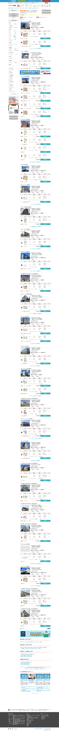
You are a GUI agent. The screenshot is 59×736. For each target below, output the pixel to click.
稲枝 (33, 641)
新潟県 (13, 718)
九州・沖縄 (10, 723)
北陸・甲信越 (10, 718)
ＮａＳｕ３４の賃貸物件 (25, 251)
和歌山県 (24, 720)
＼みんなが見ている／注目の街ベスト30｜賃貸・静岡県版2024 (24, 680)
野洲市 (27, 647)
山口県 (22, 721)
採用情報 (49, 728)
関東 (9, 716)
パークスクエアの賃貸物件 (26, 229)
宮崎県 (24, 723)
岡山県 (16, 721)
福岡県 (13, 723)
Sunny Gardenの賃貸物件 (26, 544)
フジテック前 (36, 641)
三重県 (20, 719)
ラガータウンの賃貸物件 (25, 566)
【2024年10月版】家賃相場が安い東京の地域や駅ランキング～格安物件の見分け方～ (43, 687)
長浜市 (29, 648)
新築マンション (27, 668)
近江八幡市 (31, 648)
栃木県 (24, 716)
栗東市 (40, 648)
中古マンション (32, 668)
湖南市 (29, 647)
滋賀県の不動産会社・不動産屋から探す (26, 656)
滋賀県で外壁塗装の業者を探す (25, 664)
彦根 (27, 641)
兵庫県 (16, 720)
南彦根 (29, 641)
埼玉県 (18, 716)
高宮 (21, 641)
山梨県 (16, 718)
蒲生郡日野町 (41, 647)
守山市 (37, 648)
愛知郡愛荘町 (45, 647)
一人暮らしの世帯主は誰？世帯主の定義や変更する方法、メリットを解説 (31, 680)
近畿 (9, 720)
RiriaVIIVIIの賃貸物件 (25, 441)
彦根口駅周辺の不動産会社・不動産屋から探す (27, 654)
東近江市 (34, 647)
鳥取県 (18, 721)
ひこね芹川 (40, 641)
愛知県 (13, 719)
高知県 (18, 722)
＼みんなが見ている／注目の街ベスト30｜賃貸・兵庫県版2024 (39, 680)
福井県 (24, 718)
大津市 (26, 648)
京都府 (18, 720)
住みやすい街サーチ (29, 721)
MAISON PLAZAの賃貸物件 (26, 119)
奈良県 (22, 720)
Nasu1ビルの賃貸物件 (25, 316)
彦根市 (22, 647)
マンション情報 (29, 720)
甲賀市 (24, 647)
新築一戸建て (37, 668)
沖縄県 (16, 724)
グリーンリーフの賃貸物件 (26, 184)
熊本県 (20, 723)
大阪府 (13, 720)
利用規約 (46, 728)
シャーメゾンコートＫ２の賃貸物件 (27, 418)
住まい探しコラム (29, 722)
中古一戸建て (41, 668)
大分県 (22, 723)
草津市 (35, 648)
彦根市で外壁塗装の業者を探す (25, 663)
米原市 (37, 647)
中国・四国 (10, 721)
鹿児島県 (14, 724)
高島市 (32, 647)
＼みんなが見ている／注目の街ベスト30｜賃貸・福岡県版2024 (46, 680)
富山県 (20, 718)
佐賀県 (16, 723)
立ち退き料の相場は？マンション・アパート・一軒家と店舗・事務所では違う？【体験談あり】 (28, 691)
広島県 (13, 721)
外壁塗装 (28, 724)
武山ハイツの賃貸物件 (25, 346)
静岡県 (18, 719)
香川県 (13, 722)
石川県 (22, 718)
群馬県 (13, 717)
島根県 (20, 721)
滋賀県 (20, 720)
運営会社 (36, 728)
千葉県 (20, 716)
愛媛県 (16, 722)
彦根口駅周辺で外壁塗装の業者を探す (26, 662)
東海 (9, 719)
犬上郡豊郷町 (23, 648)
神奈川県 (16, 716)
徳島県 (24, 721)
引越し (27, 725)
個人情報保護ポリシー (41, 728)
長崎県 (18, 723)
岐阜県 (16, 719)
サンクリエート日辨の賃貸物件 (26, 368)
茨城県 (22, 716)
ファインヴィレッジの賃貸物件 (26, 21)
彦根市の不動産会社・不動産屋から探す (26, 655)
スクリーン (24, 641)
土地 (44, 668)
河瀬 (31, 641)
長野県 (18, 718)
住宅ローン (28, 723)
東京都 (13, 716)
